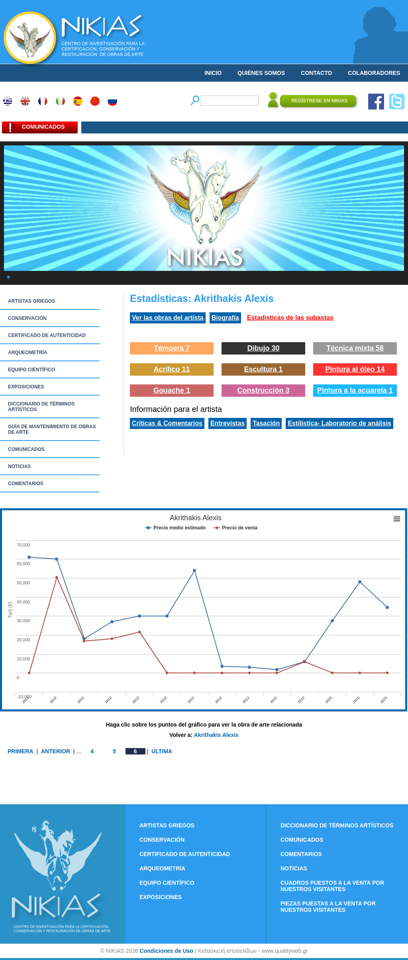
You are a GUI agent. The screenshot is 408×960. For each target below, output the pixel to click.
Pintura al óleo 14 (354, 369)
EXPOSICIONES (26, 387)
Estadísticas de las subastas (290, 317)
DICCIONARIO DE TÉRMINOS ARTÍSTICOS (41, 406)
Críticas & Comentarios (167, 423)
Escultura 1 (263, 369)
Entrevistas (227, 423)
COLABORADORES (374, 73)
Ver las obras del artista (168, 317)
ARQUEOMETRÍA (27, 352)
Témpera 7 (172, 348)
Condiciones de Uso (167, 951)
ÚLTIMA (161, 751)
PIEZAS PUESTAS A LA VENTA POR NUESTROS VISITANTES (328, 906)
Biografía (225, 317)
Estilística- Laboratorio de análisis (339, 423)
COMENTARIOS (25, 483)
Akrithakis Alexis (216, 735)
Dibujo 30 (263, 348)
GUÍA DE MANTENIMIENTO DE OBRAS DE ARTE (52, 429)
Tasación (266, 423)
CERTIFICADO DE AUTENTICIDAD (47, 335)
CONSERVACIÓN (27, 318)
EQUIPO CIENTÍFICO (31, 369)
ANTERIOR (55, 751)
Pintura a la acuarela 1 (355, 390)
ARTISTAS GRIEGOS (31, 301)
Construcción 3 (263, 390)
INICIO (213, 73)
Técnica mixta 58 (355, 348)
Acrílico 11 (171, 369)
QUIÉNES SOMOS (261, 73)
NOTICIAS (19, 466)
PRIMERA (20, 751)
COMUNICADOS (26, 449)
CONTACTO (316, 73)
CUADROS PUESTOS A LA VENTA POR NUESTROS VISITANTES (332, 886)
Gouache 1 (171, 390)
